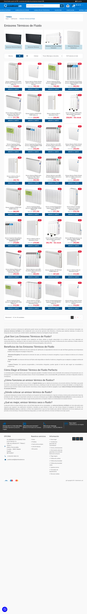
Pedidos (33, 442)
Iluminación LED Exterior (22, 10)
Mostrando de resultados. (14, 317)
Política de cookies (55, 458)
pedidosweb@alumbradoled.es (16, 459)
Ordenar (36, 56)
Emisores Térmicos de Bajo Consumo (53, 47)
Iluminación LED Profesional (42, 10)
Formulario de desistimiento (53, 470)
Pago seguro (53, 456)
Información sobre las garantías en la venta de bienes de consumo (55, 451)
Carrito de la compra (37, 444)
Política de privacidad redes (55, 464)
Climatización (70, 10)
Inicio (7, 18)
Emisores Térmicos (33, 47)
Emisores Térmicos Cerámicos (73, 47)
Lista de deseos (35, 446)
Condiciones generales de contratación (53, 443)
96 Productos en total (72, 56)
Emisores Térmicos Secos (13, 47)
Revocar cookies (54, 474)
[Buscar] (45, 5)
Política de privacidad (55, 461)
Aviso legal (52, 439)
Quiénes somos (54, 467)
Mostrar (11, 56)
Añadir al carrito (13, 89)
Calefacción (58, 10)
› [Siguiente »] (80, 317)
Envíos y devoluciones (55, 447)
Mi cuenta (78, 1)
